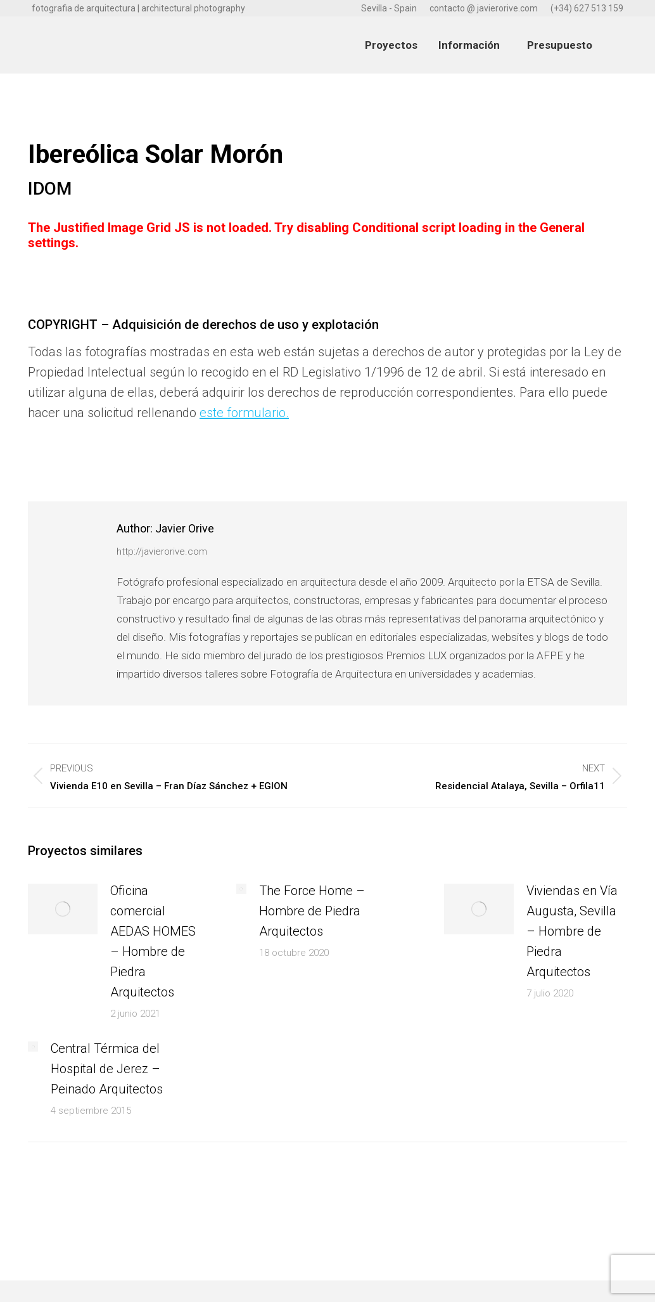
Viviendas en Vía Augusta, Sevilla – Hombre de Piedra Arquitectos (572, 931)
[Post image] (63, 909)
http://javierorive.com (162, 551)
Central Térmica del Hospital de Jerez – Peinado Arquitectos (107, 1069)
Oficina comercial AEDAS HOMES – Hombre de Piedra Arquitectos (153, 941)
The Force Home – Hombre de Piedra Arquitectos (312, 911)
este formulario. (244, 412)
